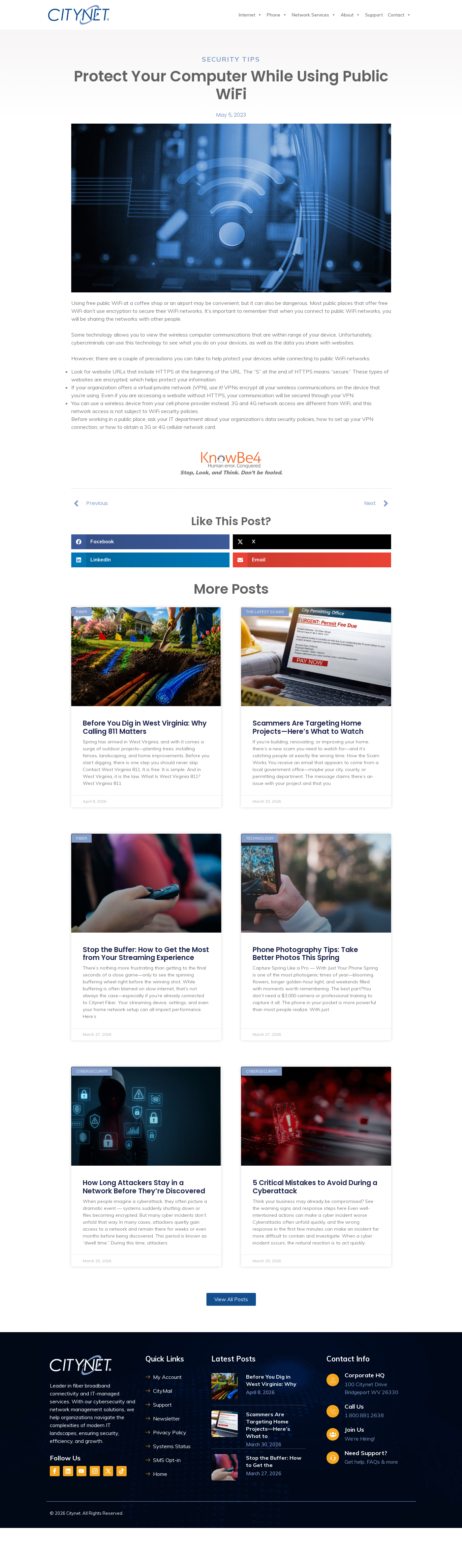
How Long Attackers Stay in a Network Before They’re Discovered (137, 1209)
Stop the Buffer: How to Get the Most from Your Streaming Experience (140, 966)
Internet (250, 14)
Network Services (314, 14)
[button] (150, 547)
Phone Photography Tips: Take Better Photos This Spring (310, 962)
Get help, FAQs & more (371, 1489)
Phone (277, 14)
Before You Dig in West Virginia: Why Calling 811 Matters (142, 734)
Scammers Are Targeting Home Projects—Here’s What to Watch (313, 734)
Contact (399, 14)
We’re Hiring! (360, 1466)
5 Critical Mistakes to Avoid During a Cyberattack (304, 1205)
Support (374, 15)
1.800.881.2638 (364, 1442)
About (350, 14)
